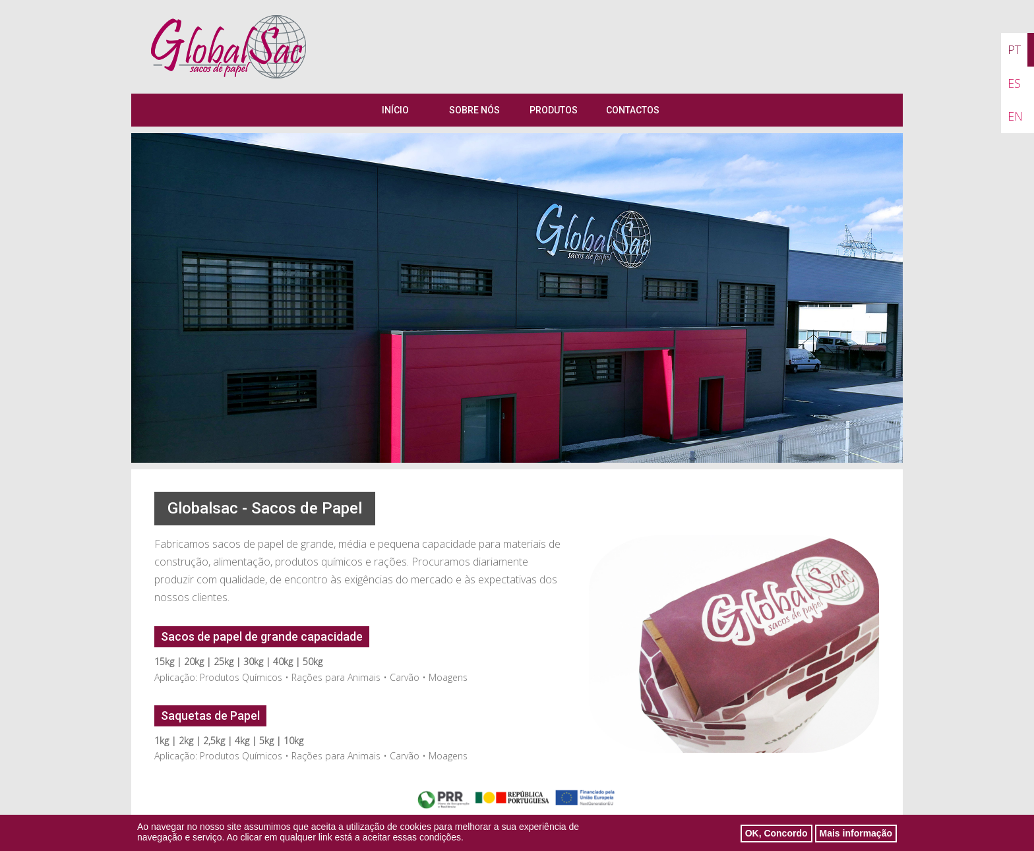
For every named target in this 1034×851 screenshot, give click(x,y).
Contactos (632, 110)
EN (1015, 116)
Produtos (554, 110)
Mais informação (856, 835)
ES (1014, 83)
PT (1014, 49)
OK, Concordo (776, 835)
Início (395, 110)
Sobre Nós (474, 110)
